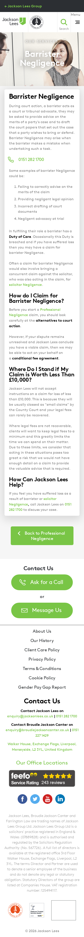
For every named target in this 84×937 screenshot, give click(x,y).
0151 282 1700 (66, 716)
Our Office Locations (42, 763)
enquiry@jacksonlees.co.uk (30, 716)
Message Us (47, 609)
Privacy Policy (42, 659)
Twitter (35, 799)
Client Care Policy (42, 649)
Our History (42, 640)
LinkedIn (60, 799)
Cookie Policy (42, 677)
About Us (42, 631)
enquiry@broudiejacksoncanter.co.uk (37, 730)
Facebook (22, 799)
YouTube (47, 799)
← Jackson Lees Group (23, 6)
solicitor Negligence (25, 285)
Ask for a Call (46, 581)
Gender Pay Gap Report (42, 687)
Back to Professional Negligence (45, 535)
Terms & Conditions (42, 668)
